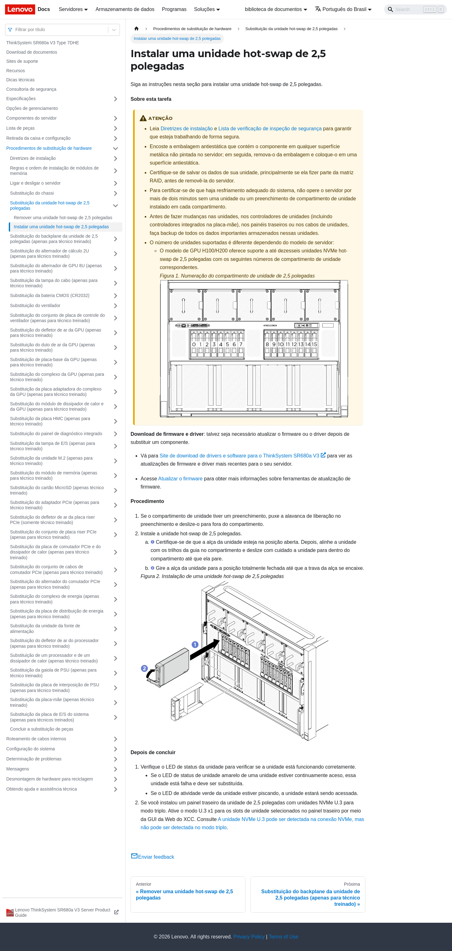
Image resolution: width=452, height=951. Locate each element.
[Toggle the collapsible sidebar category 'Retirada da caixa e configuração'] (115, 138)
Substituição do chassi (32, 193)
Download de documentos (31, 52)
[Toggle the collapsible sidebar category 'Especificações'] (115, 99)
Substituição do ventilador (35, 305)
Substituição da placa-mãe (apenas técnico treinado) (52, 702)
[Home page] (137, 29)
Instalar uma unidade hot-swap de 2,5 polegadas (61, 226)
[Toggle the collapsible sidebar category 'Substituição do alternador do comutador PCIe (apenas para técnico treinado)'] (115, 584)
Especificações (20, 98)
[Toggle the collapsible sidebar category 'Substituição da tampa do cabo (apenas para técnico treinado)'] (115, 283)
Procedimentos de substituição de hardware (49, 148)
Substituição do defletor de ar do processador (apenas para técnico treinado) (54, 643)
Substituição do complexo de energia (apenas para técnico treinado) (54, 599)
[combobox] (16, 29)
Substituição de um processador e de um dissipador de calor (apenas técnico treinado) (54, 658)
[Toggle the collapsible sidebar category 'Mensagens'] (115, 769)
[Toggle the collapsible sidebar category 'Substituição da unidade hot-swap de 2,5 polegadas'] (115, 205)
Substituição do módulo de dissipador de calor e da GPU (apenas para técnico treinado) (57, 406)
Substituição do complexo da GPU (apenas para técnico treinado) (57, 377)
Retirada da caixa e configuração (38, 138)
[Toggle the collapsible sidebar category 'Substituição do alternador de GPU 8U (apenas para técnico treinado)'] (115, 268)
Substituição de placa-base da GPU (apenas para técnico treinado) (53, 362)
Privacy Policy (249, 936)
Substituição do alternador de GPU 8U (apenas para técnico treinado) (56, 268)
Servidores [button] (71, 9)
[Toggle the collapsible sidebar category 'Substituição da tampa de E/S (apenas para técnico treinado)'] (115, 446)
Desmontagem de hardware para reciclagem (49, 778)
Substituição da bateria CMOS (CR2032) (49, 295)
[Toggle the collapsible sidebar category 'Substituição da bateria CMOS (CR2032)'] (115, 296)
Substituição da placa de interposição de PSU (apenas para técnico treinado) (54, 687)
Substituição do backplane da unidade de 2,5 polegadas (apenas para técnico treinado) (54, 239)
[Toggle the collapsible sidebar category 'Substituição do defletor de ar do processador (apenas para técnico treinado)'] (115, 643)
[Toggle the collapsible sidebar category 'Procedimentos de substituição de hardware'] (115, 148)
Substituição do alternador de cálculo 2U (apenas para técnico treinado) (49, 253)
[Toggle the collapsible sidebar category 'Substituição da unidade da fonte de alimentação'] (115, 628)
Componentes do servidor (31, 118)
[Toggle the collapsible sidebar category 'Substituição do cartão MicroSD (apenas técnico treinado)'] (115, 490)
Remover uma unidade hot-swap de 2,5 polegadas (63, 217)
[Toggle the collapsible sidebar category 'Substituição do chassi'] (115, 193)
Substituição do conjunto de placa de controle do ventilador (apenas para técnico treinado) (57, 318)
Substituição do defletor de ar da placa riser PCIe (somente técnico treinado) (52, 520)
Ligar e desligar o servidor (35, 183)
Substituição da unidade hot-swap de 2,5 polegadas (49, 205)
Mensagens (17, 768)
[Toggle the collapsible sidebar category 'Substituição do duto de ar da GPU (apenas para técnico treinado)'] (115, 347)
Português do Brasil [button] (341, 9)
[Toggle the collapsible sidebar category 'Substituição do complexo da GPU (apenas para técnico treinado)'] (115, 377)
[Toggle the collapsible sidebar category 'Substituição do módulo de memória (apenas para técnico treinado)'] (115, 475)
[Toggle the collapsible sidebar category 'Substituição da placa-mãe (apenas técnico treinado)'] (115, 702)
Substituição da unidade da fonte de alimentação (45, 628)
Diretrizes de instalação (33, 158)
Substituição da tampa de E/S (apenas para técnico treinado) (52, 446)
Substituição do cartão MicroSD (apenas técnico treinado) (57, 490)
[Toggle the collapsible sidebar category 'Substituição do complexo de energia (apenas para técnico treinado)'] (115, 599)
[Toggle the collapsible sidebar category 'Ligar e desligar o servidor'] (115, 183)
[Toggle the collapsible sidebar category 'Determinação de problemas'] (115, 759)
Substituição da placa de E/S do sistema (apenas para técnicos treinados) (49, 717)
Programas (174, 9)
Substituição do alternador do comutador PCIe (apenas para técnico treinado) (55, 584)
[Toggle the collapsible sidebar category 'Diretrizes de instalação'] (115, 159)
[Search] (415, 9)
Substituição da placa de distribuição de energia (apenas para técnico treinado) (56, 613)
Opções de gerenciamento (32, 108)
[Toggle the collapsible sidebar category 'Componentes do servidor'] (115, 118)
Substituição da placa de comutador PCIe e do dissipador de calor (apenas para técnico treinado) (55, 552)
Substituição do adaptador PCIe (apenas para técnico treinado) (54, 505)
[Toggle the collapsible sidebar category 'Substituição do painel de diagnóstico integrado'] (115, 434)
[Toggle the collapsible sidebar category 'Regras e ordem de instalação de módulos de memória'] (115, 171)
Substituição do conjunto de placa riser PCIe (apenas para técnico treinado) (53, 534)
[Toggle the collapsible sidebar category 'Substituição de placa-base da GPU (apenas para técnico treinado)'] (115, 362)
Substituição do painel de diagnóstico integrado (56, 433)
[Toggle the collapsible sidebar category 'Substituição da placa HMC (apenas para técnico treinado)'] (115, 421)
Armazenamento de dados (124, 9)
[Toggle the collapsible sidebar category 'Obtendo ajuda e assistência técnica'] (115, 789)
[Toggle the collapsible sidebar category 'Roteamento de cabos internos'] (115, 739)
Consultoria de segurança (31, 89)
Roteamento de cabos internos (36, 738)
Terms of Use (283, 936)
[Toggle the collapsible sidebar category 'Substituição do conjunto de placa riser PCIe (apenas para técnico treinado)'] (115, 534)
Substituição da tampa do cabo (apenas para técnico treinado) (54, 283)
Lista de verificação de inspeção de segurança (270, 128)
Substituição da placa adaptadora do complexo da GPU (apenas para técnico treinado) (55, 391)
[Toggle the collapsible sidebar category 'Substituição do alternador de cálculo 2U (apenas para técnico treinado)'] (115, 253)
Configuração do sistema (30, 748)
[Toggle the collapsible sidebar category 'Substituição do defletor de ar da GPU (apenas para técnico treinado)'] (115, 333)
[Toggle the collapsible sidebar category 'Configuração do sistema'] (115, 749)
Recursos (15, 70)
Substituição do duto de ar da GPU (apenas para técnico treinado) (52, 347)
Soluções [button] (204, 9)
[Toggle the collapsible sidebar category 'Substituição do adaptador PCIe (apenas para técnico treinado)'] (115, 505)
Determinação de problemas (34, 758)
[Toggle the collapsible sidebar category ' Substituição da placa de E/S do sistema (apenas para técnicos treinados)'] (115, 717)
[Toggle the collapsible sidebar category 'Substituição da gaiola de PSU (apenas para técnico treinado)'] (115, 673)
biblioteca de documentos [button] (273, 9)
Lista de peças (20, 128)
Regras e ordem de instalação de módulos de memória (54, 170)
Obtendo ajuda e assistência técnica (41, 789)
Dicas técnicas (20, 79)
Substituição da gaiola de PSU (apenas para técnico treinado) (53, 672)
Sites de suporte (22, 61)
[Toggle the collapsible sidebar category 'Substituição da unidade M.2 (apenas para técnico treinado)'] (115, 461)
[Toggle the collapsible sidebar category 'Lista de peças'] (115, 128)
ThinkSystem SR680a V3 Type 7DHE (42, 42)
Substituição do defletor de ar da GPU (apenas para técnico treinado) (55, 332)
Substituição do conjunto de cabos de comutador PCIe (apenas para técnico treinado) (56, 569)
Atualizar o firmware (180, 478)
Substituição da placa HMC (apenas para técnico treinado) (50, 421)
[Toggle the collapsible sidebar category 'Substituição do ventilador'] (115, 306)
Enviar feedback (152, 857)
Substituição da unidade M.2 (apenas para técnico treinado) (51, 461)
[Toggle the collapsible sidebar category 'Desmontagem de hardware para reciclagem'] (115, 779)
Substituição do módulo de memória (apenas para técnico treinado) (53, 475)
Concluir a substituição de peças (41, 729)
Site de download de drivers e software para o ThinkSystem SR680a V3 (242, 455)
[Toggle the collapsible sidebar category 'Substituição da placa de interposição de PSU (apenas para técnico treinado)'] (115, 687)
